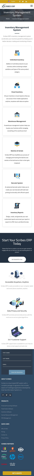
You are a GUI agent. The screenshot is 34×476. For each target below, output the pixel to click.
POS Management (6, 418)
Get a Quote (17, 473)
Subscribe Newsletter (17, 372)
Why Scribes (4, 428)
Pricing (3, 432)
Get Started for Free (17, 259)
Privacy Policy (5, 438)
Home (8, 18)
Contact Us (4, 435)
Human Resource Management (9, 415)
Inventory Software (6, 412)
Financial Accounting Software (9, 406)
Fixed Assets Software (7, 409)
